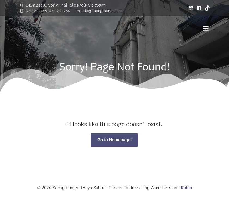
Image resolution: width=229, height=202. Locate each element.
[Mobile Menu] (206, 28)
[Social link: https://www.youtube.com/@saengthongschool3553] (189, 8)
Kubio (186, 187)
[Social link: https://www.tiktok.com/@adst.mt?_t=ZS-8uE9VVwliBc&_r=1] (206, 8)
